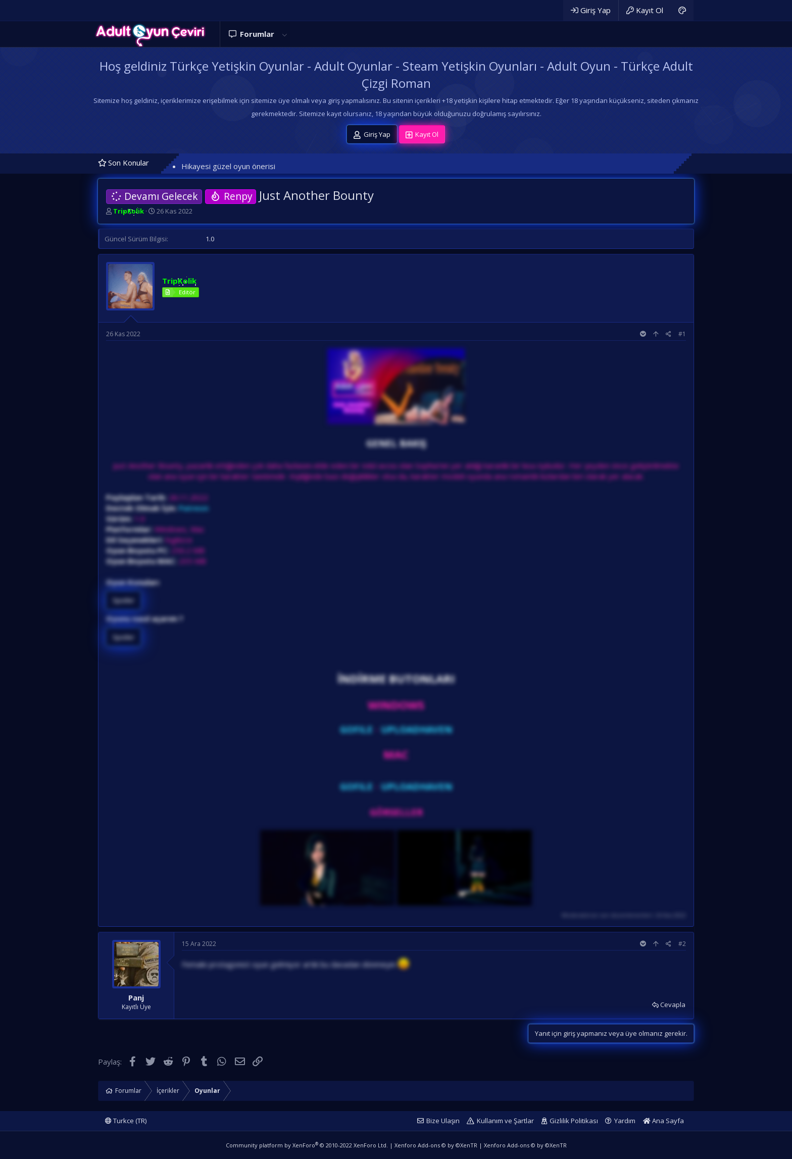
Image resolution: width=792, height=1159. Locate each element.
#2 (682, 943)
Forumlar (257, 34)
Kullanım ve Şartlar (505, 1120)
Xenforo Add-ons (435, 1145)
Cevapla (672, 1004)
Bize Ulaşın (443, 1120)
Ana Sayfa (663, 1120)
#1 (682, 334)
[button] (284, 34)
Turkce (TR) (125, 1120)
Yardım (624, 1120)
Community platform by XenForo (307, 1145)
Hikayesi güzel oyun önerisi (228, 166)
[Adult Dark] (682, 10)
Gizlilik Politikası (574, 1120)
